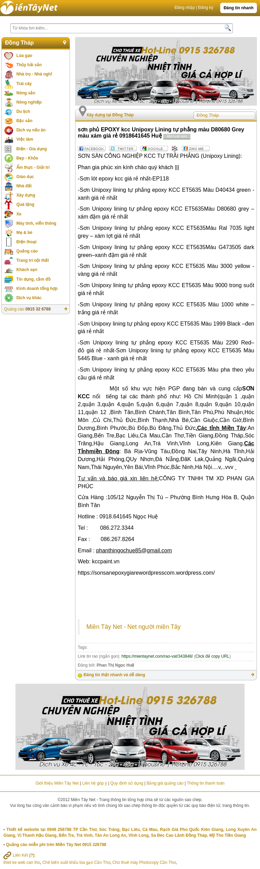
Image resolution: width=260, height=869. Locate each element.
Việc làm (24, 139)
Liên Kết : (19, 855)
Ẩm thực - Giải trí (33, 167)
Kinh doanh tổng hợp (37, 288)
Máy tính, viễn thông (36, 223)
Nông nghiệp (29, 102)
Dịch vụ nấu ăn (31, 130)
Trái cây (24, 83)
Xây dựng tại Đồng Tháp (110, 115)
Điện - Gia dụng (31, 148)
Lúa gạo (24, 55)
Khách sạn (26, 269)
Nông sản (25, 93)
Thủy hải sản (29, 64)
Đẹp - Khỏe (27, 158)
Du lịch (23, 111)
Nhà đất (24, 186)
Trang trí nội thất (32, 260)
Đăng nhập (185, 7)
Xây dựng (25, 195)
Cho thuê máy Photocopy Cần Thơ (144, 862)
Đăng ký (205, 7)
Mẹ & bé (24, 232)
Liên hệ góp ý (94, 783)
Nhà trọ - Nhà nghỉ (34, 74)
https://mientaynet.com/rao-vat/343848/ (157, 656)
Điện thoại (26, 241)
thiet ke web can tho (21, 862)
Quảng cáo (27, 251)
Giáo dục (25, 176)
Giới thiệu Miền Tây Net (57, 783)
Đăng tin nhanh (238, 7)
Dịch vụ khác (29, 297)
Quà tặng (25, 204)
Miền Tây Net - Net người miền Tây (133, 626)
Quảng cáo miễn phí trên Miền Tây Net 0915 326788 (56, 844)
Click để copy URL (212, 656)
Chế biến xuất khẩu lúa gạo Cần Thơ (76, 862)
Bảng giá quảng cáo (164, 783)
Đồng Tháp (19, 43)
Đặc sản (24, 120)
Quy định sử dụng (126, 783)
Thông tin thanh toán (205, 783)
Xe (19, 214)
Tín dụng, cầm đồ (33, 279)
